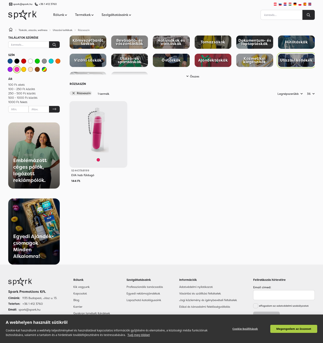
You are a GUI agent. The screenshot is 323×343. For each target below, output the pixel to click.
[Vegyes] (44, 69)
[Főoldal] (32, 282)
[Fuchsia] (98, 159)
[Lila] (10, 69)
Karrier (77, 307)
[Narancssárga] (57, 61)
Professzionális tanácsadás (144, 287)
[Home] (10, 30)
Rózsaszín (81, 93)
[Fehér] (30, 61)
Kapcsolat (80, 293)
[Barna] (37, 69)
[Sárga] (23, 69)
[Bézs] (30, 69)
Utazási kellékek (63, 30)
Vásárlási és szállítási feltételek (200, 293)
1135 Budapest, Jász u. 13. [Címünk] (39, 298)
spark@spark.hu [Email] (29, 309)
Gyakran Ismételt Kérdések (91, 313)
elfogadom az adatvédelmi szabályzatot (284, 305)
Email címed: (262, 287)
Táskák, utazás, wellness (33, 30)
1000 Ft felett (17, 102)
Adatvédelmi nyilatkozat (196, 287)
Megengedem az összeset (293, 329)
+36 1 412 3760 (48, 4)
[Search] (308, 15)
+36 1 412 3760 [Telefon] (32, 304)
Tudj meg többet (139, 335)
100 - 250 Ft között (21, 89)
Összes (192, 76)
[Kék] (10, 61)
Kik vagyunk (81, 287)
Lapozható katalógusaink (143, 300)
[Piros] (23, 61)
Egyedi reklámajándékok (143, 293)
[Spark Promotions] (22, 15)
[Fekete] (16, 61)
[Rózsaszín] (16, 69)
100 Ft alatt (16, 85)
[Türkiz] (51, 61)
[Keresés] (54, 44)
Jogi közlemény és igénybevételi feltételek (208, 300)
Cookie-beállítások (245, 329)
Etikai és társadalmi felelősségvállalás (204, 307)
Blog (76, 300)
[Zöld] (37, 61)
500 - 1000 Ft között (22, 98)
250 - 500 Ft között (22, 93)
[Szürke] (44, 61)
